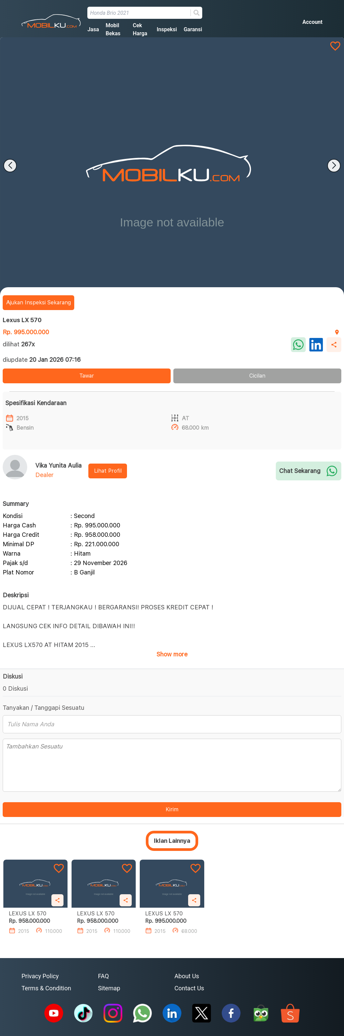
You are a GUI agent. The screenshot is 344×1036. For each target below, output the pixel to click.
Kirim (172, 809)
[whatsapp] (298, 344)
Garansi (193, 29)
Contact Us (189, 988)
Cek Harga (140, 29)
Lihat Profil (108, 471)
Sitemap (109, 988)
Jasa (93, 29)
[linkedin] (316, 344)
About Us (186, 976)
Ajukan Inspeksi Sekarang (38, 302)
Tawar (86, 376)
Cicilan (257, 376)
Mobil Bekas (112, 29)
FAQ (103, 976)
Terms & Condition (46, 988)
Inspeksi (167, 29)
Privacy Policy (40, 976)
